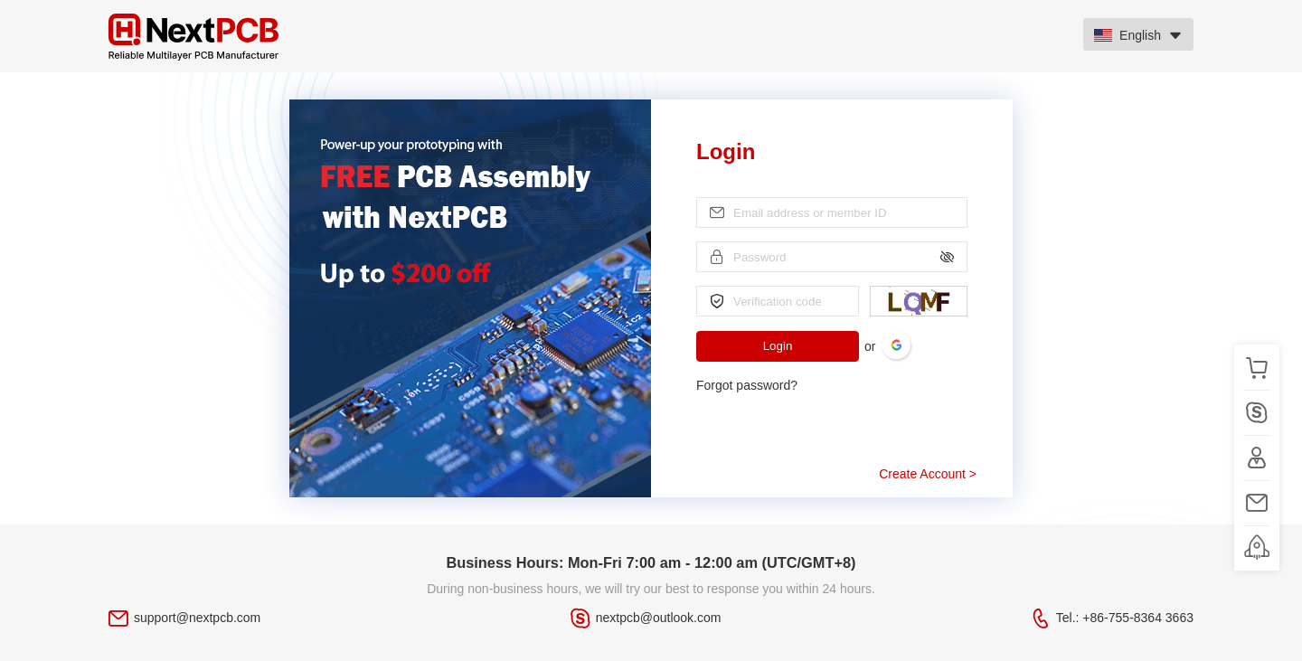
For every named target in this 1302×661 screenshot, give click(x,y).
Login (778, 346)
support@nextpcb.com (197, 617)
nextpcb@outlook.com (659, 617)
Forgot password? (746, 385)
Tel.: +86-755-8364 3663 (1125, 617)
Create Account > (927, 474)
